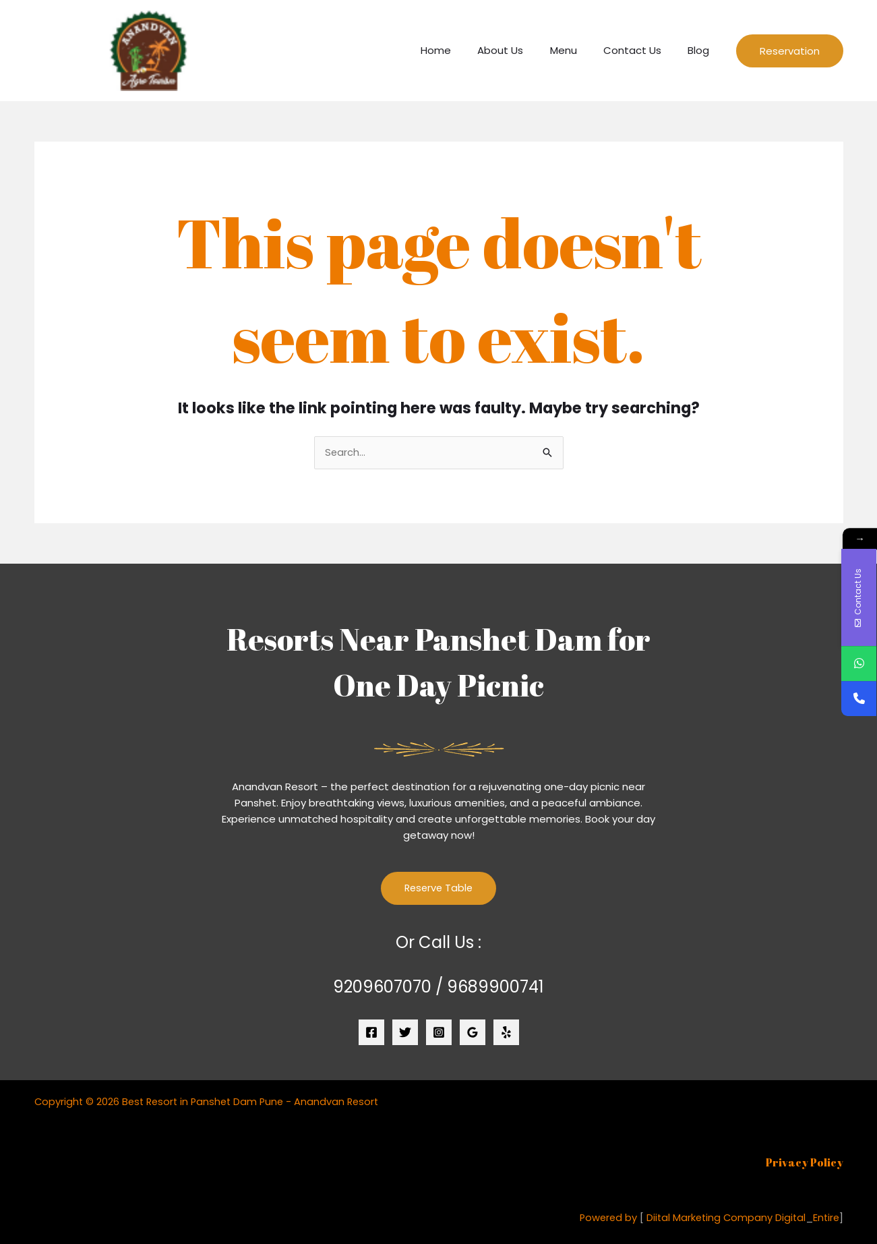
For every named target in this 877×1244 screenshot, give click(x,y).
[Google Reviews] (472, 1033)
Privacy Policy (804, 1163)
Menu (579, 50)
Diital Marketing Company (706, 1218)
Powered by (602, 1218)
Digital (788, 1218)
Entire (825, 1218)
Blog (702, 50)
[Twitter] (405, 1033)
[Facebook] (371, 1033)
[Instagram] (439, 1033)
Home (464, 50)
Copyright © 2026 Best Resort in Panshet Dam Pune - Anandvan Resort (211, 1102)
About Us (522, 50)
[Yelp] (506, 1033)
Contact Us (642, 50)
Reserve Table (439, 889)
